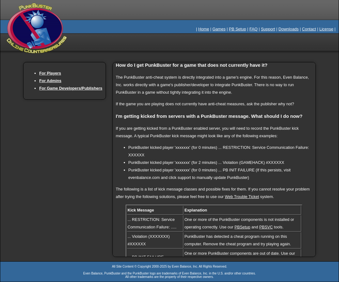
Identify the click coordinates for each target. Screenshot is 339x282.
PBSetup (242, 227)
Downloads (289, 29)
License (326, 29)
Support (268, 29)
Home (203, 29)
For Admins (50, 80)
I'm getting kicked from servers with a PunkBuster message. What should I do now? (209, 116)
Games (219, 29)
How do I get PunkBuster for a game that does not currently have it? (192, 65)
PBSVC (266, 227)
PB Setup (237, 29)
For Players (50, 73)
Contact (309, 29)
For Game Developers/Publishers (70, 88)
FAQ (253, 29)
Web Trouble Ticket (242, 196)
